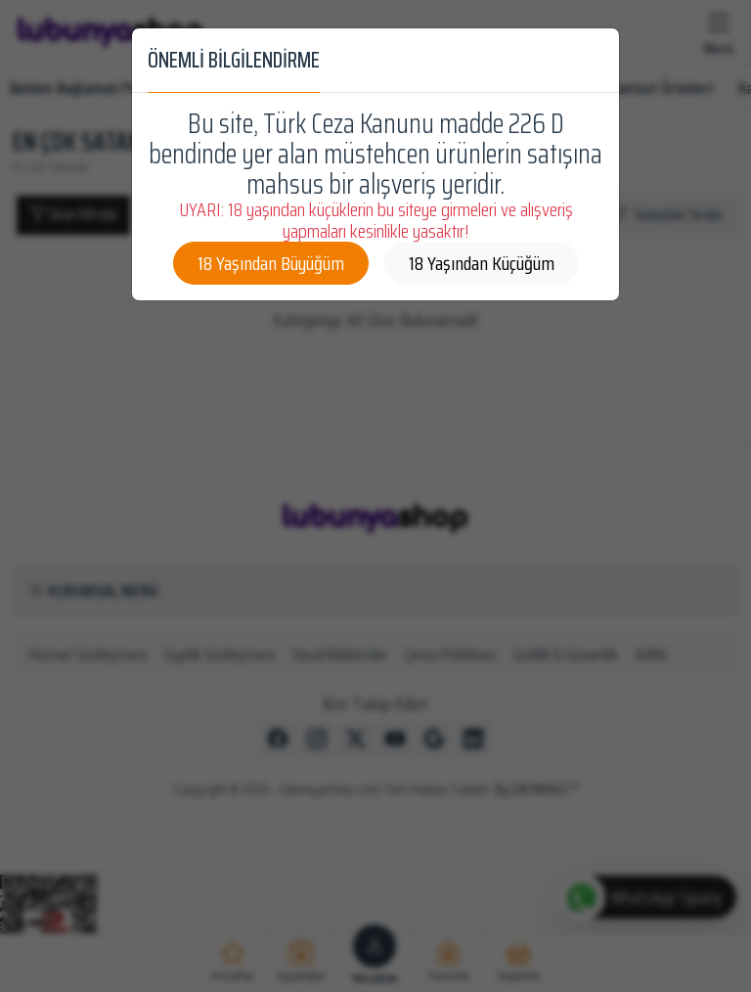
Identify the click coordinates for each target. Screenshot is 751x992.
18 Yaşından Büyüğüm (271, 263)
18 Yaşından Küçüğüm (481, 263)
